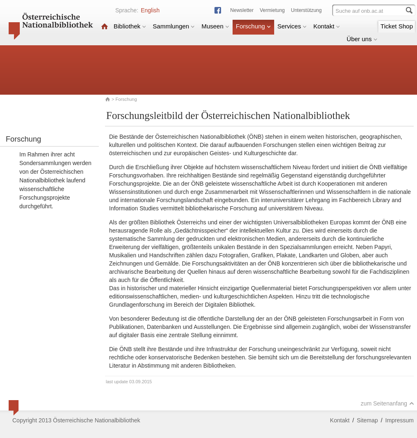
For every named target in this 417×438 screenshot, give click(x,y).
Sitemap (367, 420)
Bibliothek (130, 26)
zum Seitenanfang (387, 403)
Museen (215, 26)
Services (292, 26)
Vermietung (272, 10)
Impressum (399, 420)
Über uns (362, 38)
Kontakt (326, 26)
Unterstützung (306, 10)
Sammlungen (174, 26)
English (150, 10)
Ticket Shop (396, 26)
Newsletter (242, 10)
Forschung (253, 26)
